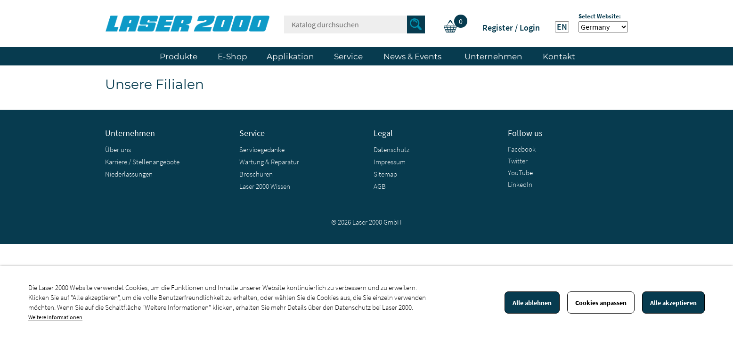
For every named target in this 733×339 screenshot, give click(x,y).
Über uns (118, 149)
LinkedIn (520, 184)
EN (562, 27)
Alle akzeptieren (673, 303)
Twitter (518, 160)
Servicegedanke (262, 149)
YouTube (520, 172)
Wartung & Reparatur (269, 161)
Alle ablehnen (532, 303)
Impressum (390, 161)
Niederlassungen (129, 174)
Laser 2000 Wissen (264, 186)
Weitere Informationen (55, 317)
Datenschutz (391, 149)
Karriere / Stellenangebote (142, 161)
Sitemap (385, 174)
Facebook (522, 149)
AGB (380, 186)
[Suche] (354, 24)
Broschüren (256, 174)
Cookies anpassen (601, 303)
